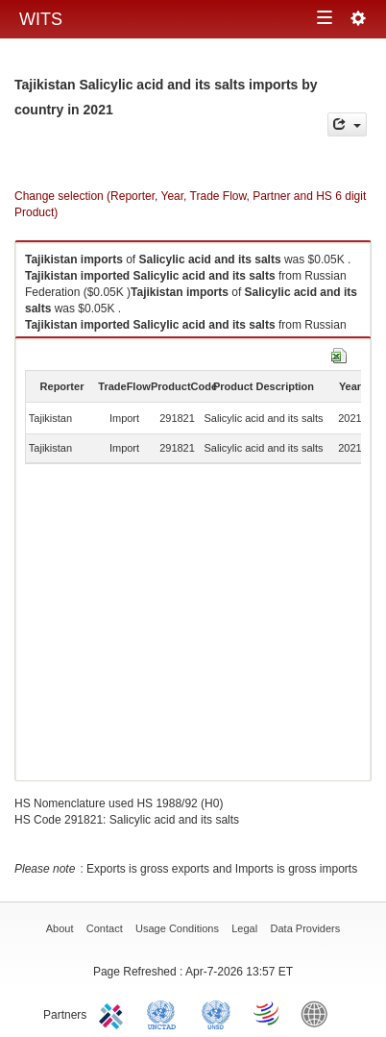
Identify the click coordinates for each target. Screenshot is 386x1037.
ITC (114, 1013)
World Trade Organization (268, 1013)
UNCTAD (165, 1013)
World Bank (319, 1013)
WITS (40, 19)
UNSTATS (216, 1013)
